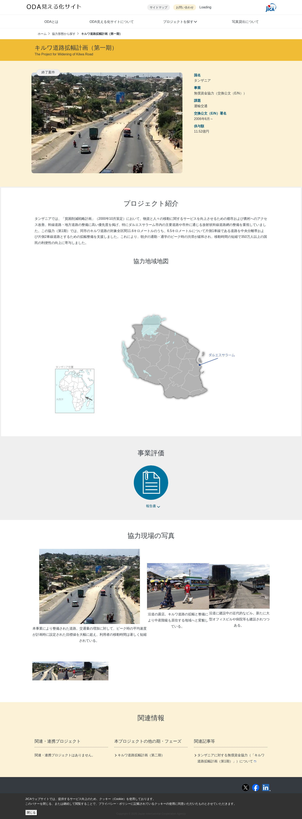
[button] (180, 22)
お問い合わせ (185, 7)
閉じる (31, 812)
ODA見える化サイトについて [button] (112, 21)
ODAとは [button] (51, 21)
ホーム (42, 33)
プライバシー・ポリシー (115, 803)
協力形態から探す (64, 33)
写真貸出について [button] (245, 21)
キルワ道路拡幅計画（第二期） (141, 755)
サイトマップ (158, 7)
